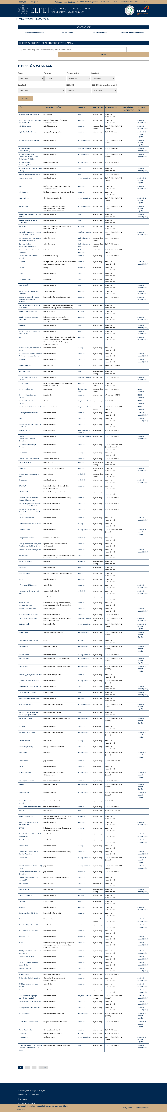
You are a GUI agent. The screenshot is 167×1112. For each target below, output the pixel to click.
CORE (21, 268)
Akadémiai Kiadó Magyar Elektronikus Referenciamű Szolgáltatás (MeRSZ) (28, 151)
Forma (20, 68)
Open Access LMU (25, 834)
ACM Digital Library (25, 121)
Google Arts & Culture (26, 532)
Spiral (21, 984)
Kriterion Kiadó (24, 653)
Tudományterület (73, 68)
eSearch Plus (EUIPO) (26, 457)
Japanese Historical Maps (27, 603)
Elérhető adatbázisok (34, 32)
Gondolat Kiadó (24, 524)
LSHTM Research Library (27, 687)
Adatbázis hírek (100, 32)
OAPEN (21, 823)
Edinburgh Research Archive (28, 407)
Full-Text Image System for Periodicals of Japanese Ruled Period (29, 506)
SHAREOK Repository (26, 963)
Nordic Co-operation (26, 811)
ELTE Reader (23, 447)
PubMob (22, 896)
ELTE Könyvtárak (24, 19)
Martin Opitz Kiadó (25, 713)
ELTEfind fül (70, 80)
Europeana (23, 474)
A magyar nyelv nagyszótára (29, 109)
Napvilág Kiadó (24, 787)
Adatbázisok (69, 2)
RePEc (21, 914)
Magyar (22, 1)
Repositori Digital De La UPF (28, 919)
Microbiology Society (26, 741)
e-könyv (81, 221)
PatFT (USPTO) (24, 884)
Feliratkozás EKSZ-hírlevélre (28, 1089)
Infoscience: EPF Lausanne (28, 580)
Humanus (22, 562)
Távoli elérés (67, 32)
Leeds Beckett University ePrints (30, 681)
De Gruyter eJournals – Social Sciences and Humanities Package (29, 294)
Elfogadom (127, 1107)
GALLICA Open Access (26, 512)
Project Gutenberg (25, 890)
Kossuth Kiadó (24, 649)
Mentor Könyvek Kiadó (27, 727)
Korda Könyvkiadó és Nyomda (29, 635)
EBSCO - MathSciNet (26, 384)
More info (21, 1109)
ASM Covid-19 (23, 187)
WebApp (58, 2)
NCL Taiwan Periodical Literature (30, 801)
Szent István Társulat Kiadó (28, 1016)
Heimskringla (23, 550)
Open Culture (23, 840)
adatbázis (81, 109)
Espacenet (22, 463)
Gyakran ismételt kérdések (132, 32)
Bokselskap (23, 221)
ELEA (20, 413)
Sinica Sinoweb (24, 969)
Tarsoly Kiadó (23, 1032)
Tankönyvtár (23, 1028)
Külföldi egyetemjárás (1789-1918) (30, 669)
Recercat (22, 902)
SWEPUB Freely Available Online (30, 996)
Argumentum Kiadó (25, 172)
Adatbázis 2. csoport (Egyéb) (142, 129)
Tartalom (47, 68)
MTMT (21, 761)
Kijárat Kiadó (23, 627)
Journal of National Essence (28, 609)
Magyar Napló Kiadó (26, 699)
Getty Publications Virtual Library (30, 518)
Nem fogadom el (142, 1107)
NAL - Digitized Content (26, 775)
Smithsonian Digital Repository (29, 972)
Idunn (21, 574)
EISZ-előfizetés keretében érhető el (104, 80)
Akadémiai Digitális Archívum (29, 135)
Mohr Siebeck (23, 755)
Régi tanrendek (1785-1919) (28, 908)
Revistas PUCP (24, 931)
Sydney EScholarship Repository (30, 1002)
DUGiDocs (22, 354)
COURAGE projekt (25, 274)
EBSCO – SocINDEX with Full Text (30, 401)
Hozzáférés (95, 68)
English (34, 1)
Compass (22, 262)
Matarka (22, 721)
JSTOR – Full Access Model (28, 613)
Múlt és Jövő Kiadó (25, 767)
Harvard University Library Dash (30, 544)
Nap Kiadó (22, 779)
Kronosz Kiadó (24, 661)
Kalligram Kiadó (24, 619)
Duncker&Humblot (25, 360)
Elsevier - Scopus (25, 425)
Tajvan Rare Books (25, 1024)
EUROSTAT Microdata (26, 486)
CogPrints (22, 256)
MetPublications (24, 735)
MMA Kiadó (23, 747)
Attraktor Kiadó (24, 193)
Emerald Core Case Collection (29, 453)
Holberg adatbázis (25, 556)
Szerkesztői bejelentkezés (27, 1102)
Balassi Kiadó (23, 201)
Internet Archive (24, 591)
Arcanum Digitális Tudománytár (29, 169)
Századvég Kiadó (25, 1008)
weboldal (81, 262)
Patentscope (23, 878)
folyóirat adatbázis (85, 143)
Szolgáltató (22, 80)
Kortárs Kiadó (23, 641)
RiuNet (21, 937)
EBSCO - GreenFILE (25, 378)
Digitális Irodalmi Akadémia (28, 306)
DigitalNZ (22, 320)
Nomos (21, 805)
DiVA (20, 332)
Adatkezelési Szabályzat (27, 1098)
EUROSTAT (22, 480)
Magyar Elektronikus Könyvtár (29, 693)
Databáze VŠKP (24, 280)
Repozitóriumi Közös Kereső (29, 925)
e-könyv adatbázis (84, 135)
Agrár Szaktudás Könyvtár (28, 127)
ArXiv (20, 181)
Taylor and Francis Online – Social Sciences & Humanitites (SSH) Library (30, 1042)
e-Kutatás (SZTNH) (25, 366)
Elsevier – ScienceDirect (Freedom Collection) (27, 433)
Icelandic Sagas (24, 568)
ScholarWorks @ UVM (26, 951)
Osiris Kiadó (23, 852)
